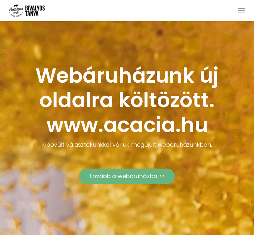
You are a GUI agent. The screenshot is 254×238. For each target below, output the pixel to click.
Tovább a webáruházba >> (127, 176)
